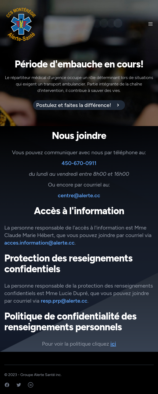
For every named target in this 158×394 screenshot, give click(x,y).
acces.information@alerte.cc (39, 242)
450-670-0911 (79, 163)
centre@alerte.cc (79, 195)
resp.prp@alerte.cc (64, 301)
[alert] (79, 105)
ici (113, 344)
